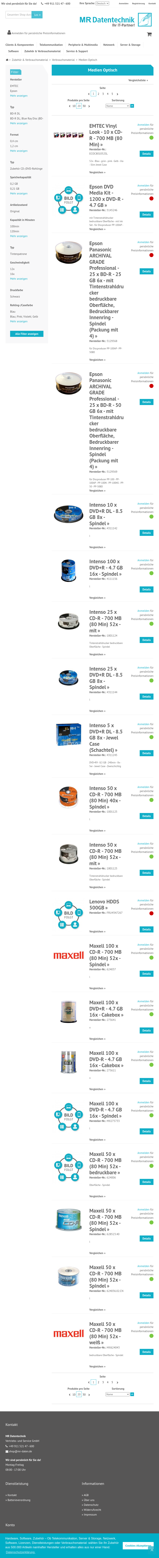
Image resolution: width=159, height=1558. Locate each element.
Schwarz (15, 296)
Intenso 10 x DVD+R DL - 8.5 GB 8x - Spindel (106, 514)
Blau (12, 311)
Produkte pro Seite (78, 100)
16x (12, 274)
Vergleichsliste (137, 80)
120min (14, 231)
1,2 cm (14, 146)
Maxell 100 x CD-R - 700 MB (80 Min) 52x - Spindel (105, 955)
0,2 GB (14, 183)
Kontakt (152, 3)
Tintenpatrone (18, 254)
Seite (102, 88)
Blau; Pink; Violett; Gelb (24, 316)
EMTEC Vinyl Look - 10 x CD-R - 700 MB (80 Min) (105, 135)
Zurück (88, 94)
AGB (86, 1495)
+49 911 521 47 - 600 (57, 3)
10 (74, 106)
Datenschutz (91, 1505)
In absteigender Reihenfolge (132, 106)
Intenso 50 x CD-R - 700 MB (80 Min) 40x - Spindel (105, 797)
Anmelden (123, 3)
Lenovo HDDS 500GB (104, 904)
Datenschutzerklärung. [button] (20, 1552)
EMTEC (14, 86)
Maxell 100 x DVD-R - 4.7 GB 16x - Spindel (105, 1109)
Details (146, 153)
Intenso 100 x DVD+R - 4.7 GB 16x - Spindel (106, 567)
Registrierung (138, 3)
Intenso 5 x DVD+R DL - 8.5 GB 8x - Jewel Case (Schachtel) (106, 737)
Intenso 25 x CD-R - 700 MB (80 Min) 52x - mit (105, 621)
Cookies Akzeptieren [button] (138, 1545)
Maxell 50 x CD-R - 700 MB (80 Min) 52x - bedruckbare (105, 1163)
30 (84, 106)
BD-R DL (15, 113)
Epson (13, 91)
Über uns (89, 1500)
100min (14, 226)
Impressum (90, 1514)
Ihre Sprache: (87, 3)
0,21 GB (14, 188)
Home (7, 60)
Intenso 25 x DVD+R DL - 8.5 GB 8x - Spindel (106, 678)
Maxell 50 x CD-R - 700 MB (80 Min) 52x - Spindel (105, 1220)
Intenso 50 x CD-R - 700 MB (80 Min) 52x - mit (105, 854)
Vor (117, 94)
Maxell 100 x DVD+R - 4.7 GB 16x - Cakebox (106, 1008)
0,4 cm (14, 141)
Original (15, 211)
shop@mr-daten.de (20, 1451)
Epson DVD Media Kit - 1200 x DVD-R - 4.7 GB (106, 196)
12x (12, 269)
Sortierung (118, 100)
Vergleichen (96, 172)
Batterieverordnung (19, 1500)
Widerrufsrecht (92, 1510)
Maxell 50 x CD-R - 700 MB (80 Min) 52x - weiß (105, 1333)
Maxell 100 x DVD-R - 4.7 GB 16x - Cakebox (105, 1059)
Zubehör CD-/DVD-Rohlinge (26, 168)
